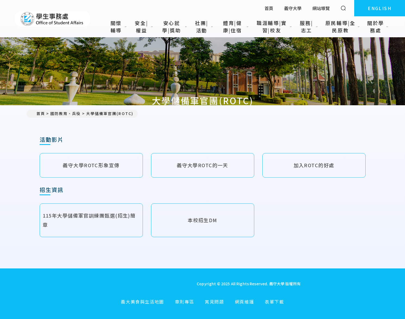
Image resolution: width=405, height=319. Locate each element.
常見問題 (214, 301)
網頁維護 (244, 301)
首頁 (269, 8)
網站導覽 (321, 8)
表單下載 (274, 301)
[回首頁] (140, 283)
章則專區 (184, 301)
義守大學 (293, 8)
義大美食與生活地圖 (142, 301)
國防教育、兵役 (65, 113)
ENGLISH (379, 8)
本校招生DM (202, 220)
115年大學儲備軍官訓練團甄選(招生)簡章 (89, 220)
